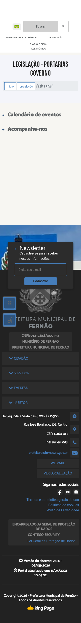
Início (10, 86)
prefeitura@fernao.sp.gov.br (48, 453)
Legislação (26, 86)
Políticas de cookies (63, 505)
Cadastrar (40, 281)
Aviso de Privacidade (63, 510)
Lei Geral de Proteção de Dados (51, 541)
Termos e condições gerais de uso (53, 500)
